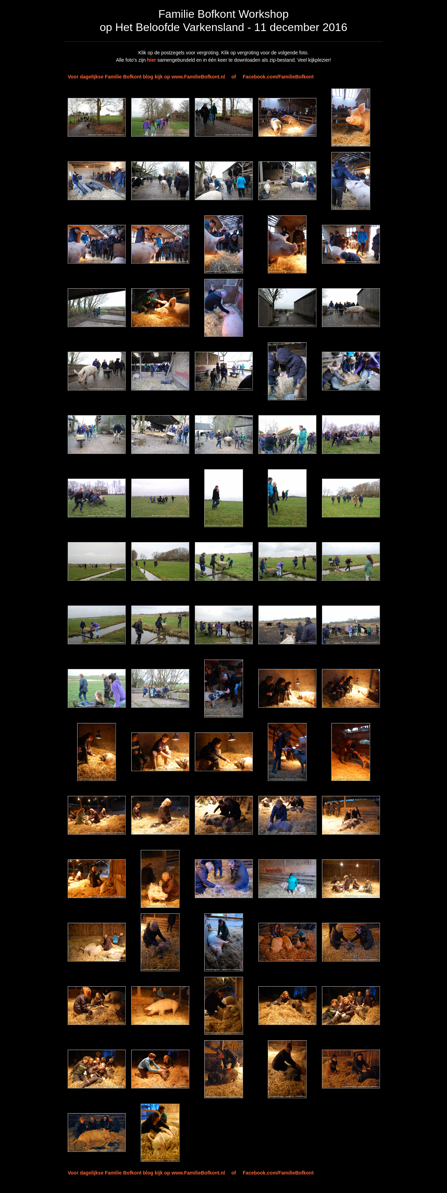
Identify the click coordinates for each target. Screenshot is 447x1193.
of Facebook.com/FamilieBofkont (272, 76)
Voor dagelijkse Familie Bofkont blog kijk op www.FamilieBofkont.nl (146, 76)
